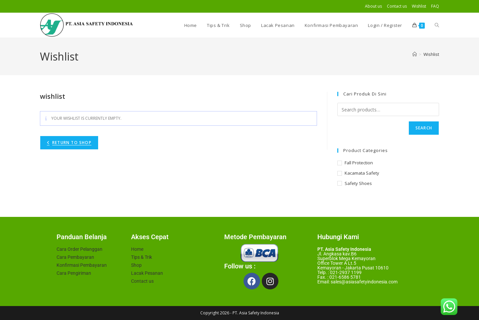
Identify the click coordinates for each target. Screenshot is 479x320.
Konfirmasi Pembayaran (82, 265)
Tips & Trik (141, 257)
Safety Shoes (358, 183)
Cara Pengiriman (74, 273)
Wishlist (419, 6)
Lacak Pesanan (147, 273)
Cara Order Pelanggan (79, 249)
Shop (136, 265)
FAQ (435, 6)
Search (423, 128)
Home (137, 249)
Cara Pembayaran (75, 257)
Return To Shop (71, 142)
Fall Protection (359, 163)
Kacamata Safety (362, 173)
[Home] (414, 54)
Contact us (397, 6)
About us (373, 6)
